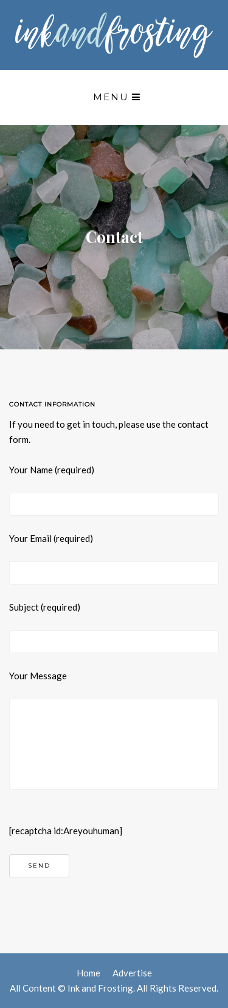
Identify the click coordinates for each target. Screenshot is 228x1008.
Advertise (132, 972)
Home (88, 972)
